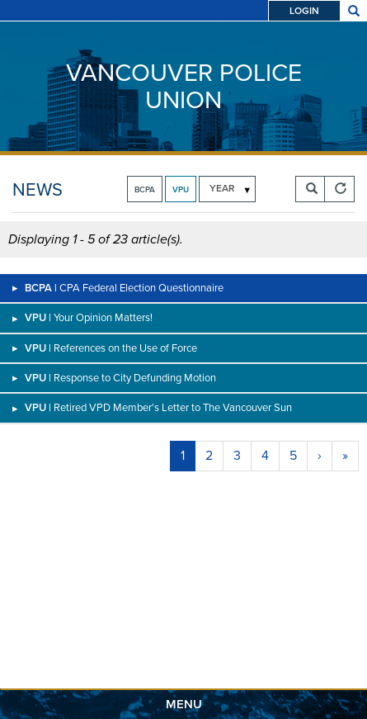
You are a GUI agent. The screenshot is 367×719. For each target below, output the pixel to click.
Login (304, 10)
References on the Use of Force (125, 348)
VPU (180, 189)
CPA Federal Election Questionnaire (141, 288)
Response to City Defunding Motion (135, 378)
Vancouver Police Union (184, 86)
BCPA (144, 189)
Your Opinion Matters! (103, 317)
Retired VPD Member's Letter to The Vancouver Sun (173, 407)
